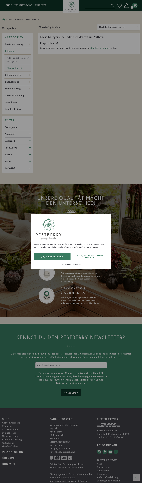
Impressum (76, 264)
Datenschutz (66, 264)
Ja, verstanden (52, 256)
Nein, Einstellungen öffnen (90, 256)
